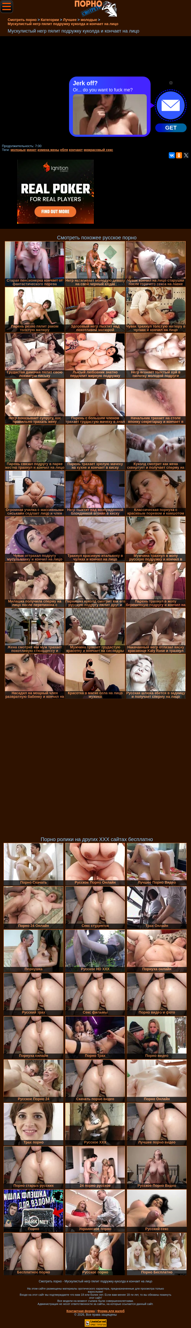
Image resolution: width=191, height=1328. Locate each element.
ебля (64, 150)
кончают (76, 150)
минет (32, 150)
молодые (18, 150)
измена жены (48, 150)
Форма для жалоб (111, 1311)
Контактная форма (80, 1311)
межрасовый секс (98, 150)
